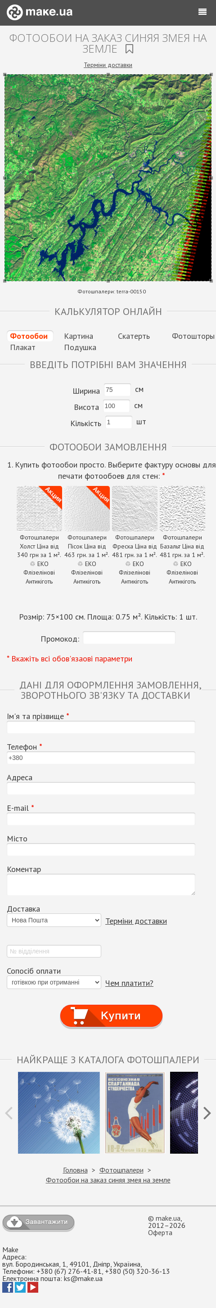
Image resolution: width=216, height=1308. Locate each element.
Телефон (24, 746)
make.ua (168, 1218)
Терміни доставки (108, 65)
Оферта (160, 1232)
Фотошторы (193, 336)
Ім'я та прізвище (38, 716)
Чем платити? (129, 983)
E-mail (20, 808)
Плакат (23, 347)
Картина (78, 336)
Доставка (23, 908)
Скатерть (134, 336)
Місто (17, 838)
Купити (111, 1008)
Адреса (19, 777)
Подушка (80, 347)
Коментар (24, 869)
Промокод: (59, 639)
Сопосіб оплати (34, 970)
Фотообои (29, 336)
